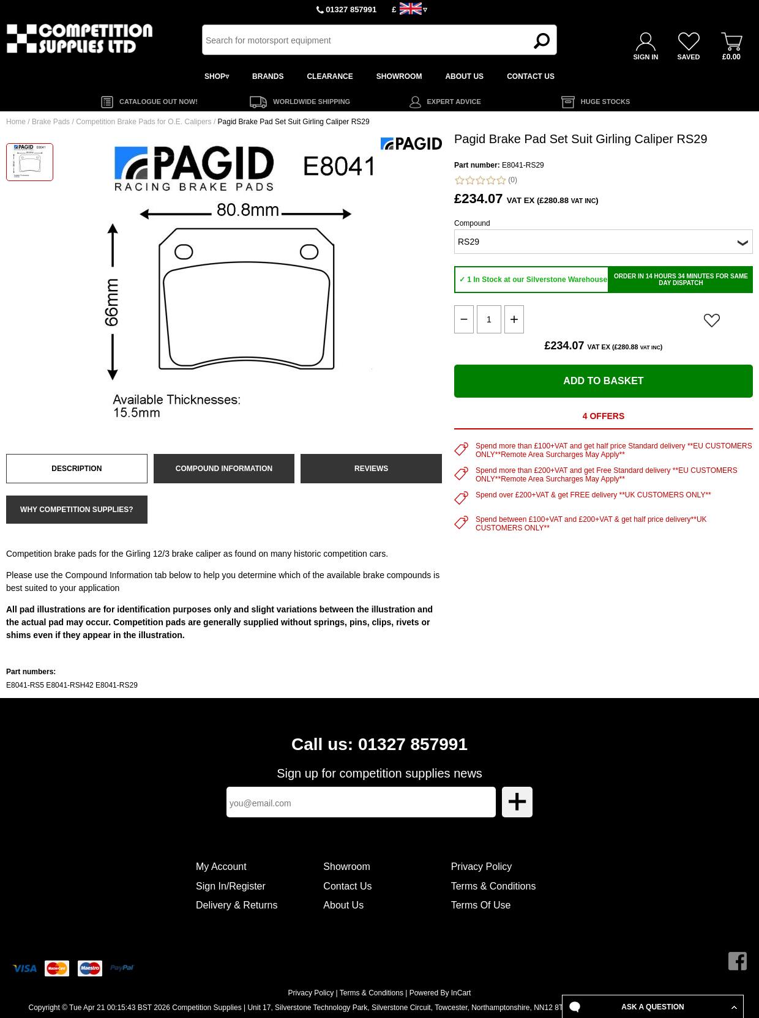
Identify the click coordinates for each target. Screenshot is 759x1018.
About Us (343, 905)
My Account (221, 866)
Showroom (346, 866)
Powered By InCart (440, 993)
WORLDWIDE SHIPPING (311, 101)
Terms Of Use (481, 905)
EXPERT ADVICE (454, 101)
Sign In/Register (231, 886)
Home (16, 121)
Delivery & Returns (236, 905)
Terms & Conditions (493, 886)
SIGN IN (646, 57)
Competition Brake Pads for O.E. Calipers (143, 121)
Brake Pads (51, 121)
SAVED (688, 57)
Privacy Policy (481, 866)
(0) (485, 180)
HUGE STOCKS (605, 101)
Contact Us (347, 886)
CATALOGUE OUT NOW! (158, 101)
